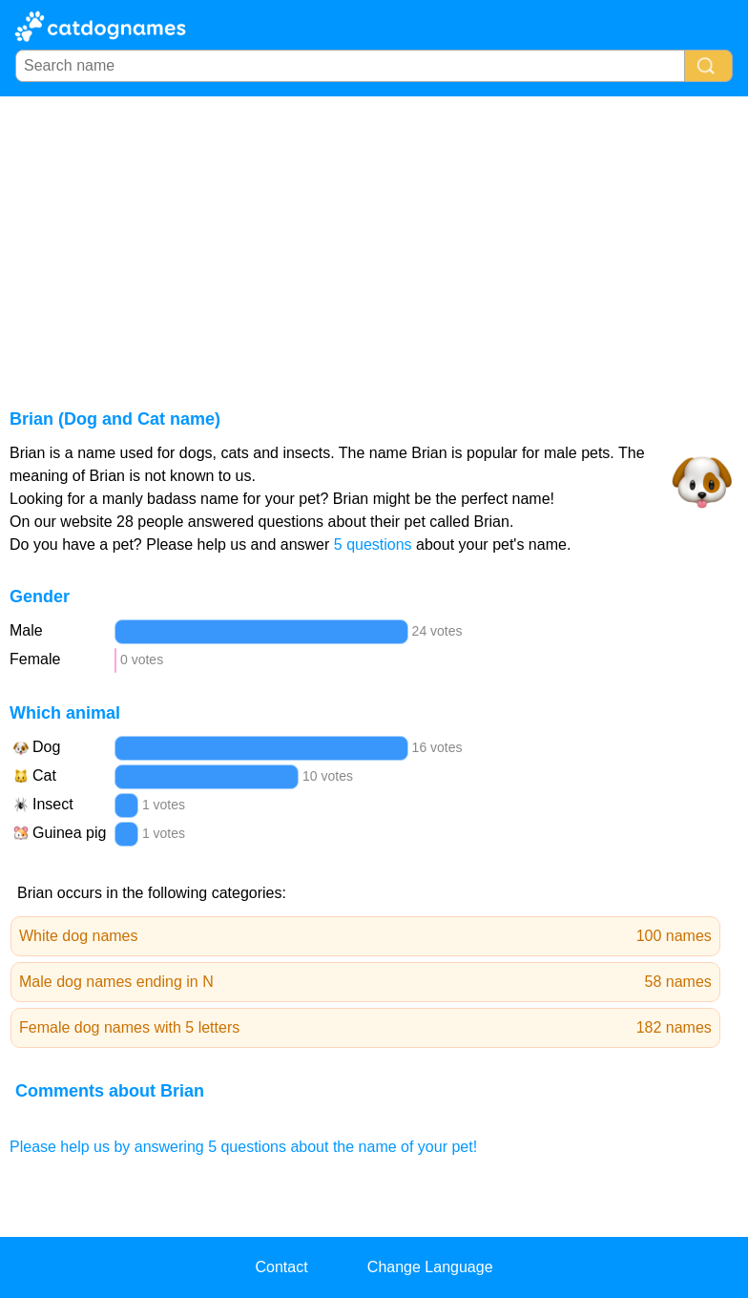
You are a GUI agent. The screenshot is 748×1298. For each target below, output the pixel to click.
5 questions (373, 544)
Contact (281, 1267)
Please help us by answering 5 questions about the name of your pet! (243, 1147)
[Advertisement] (374, 239)
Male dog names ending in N (365, 982)
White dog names (365, 936)
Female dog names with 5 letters (365, 1027)
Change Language (430, 1267)
